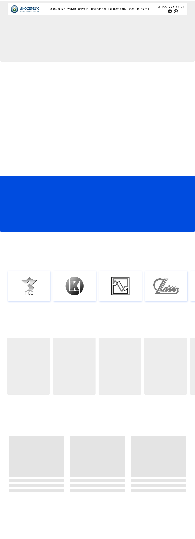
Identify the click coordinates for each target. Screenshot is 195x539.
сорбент (83, 9)
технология (98, 9)
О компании (57, 9)
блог (131, 9)
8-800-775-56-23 (171, 7)
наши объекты (117, 9)
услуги (71, 9)
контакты (142, 9)
